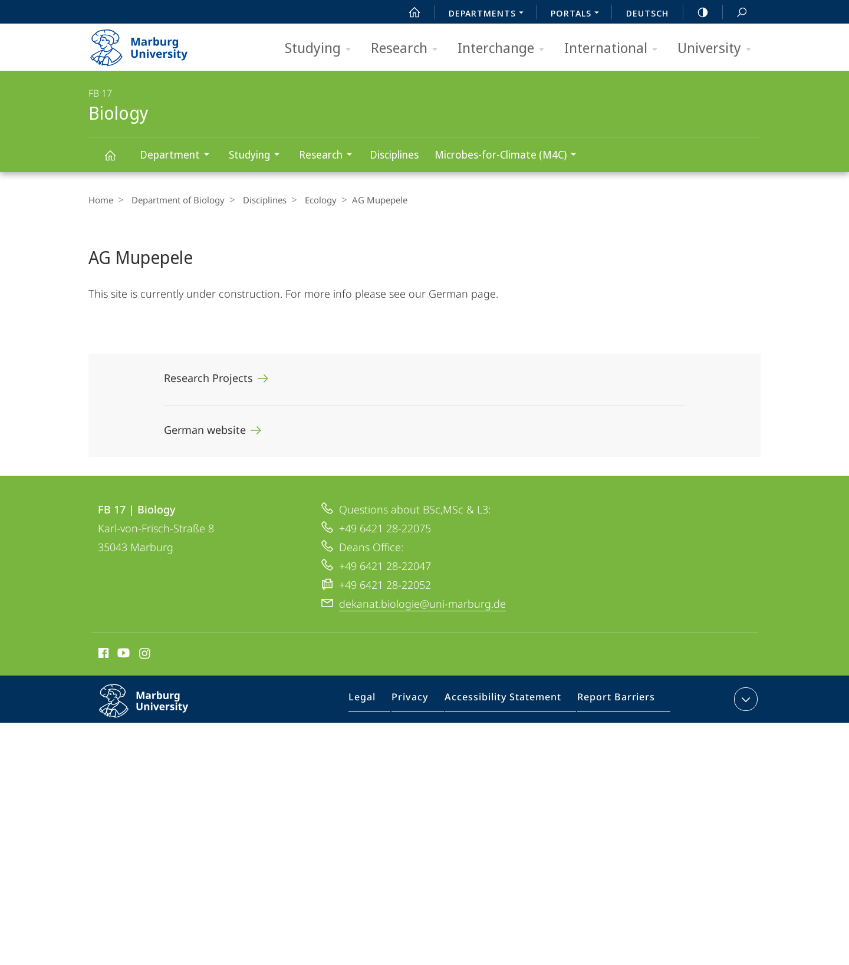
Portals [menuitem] (578, 14)
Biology (117, 160)
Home (100, 200)
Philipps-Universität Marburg (156, 710)
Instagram (145, 654)
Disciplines (394, 154)
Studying (321, 49)
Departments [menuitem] (489, 14)
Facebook (102, 654)
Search (735, 12)
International (614, 49)
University (718, 49)
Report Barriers (613, 701)
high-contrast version (696, 12)
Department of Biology (175, 200)
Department (178, 155)
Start (408, 12)
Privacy (421, 701)
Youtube (122, 654)
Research (408, 49)
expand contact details (744, 699)
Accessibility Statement (507, 701)
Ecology (312, 200)
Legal (377, 701)
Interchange (505, 49)
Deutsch (647, 13)
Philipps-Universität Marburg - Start (151, 43)
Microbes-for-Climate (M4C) (509, 155)
